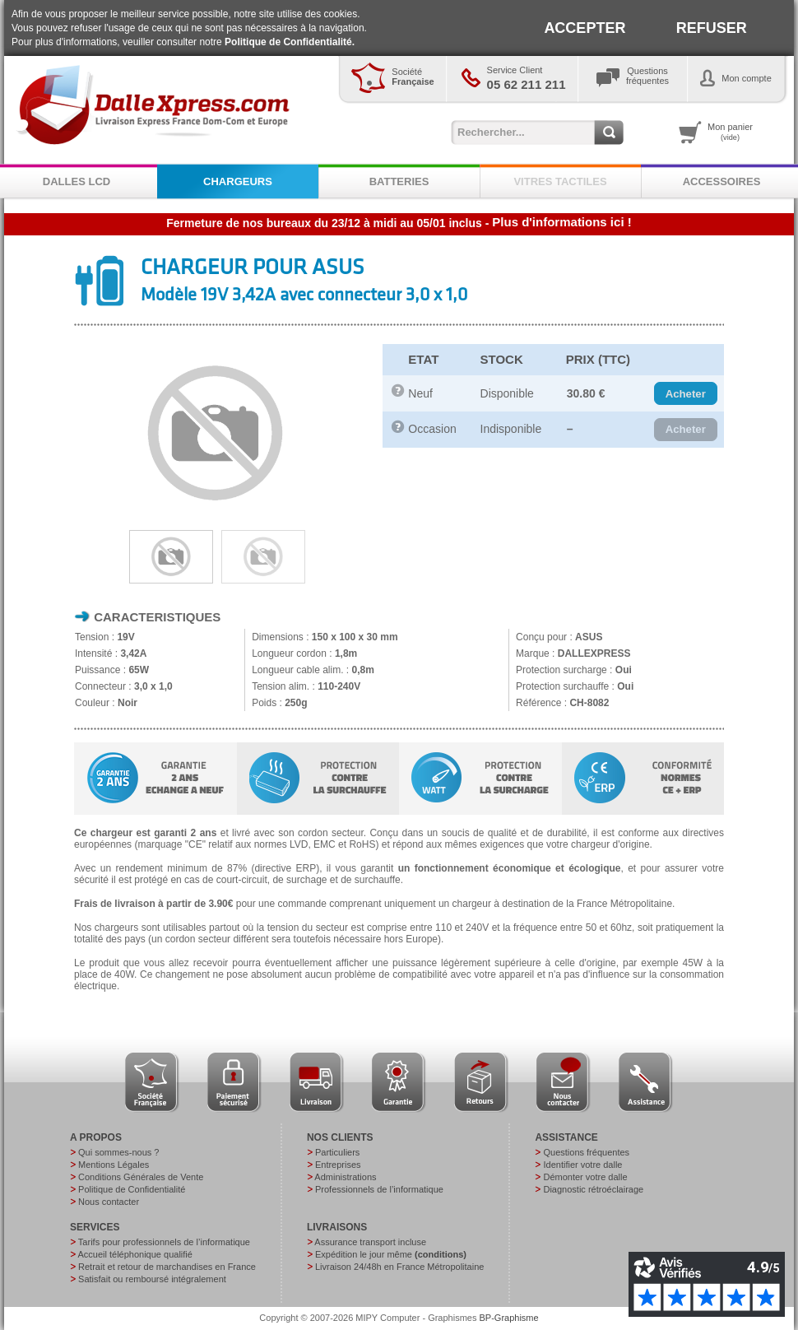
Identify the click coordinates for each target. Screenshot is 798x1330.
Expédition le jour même (390, 1254)
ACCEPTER (584, 28)
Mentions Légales (113, 1165)
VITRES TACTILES (559, 181)
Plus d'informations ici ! (561, 222)
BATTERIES (399, 181)
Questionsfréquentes (647, 76)
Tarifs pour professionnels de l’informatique (164, 1242)
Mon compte (746, 78)
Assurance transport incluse (370, 1242)
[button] (685, 393)
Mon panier (730, 132)
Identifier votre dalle (582, 1165)
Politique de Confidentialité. (290, 42)
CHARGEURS (237, 181)
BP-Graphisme (509, 1318)
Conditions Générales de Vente (140, 1177)
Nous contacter (108, 1202)
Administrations (345, 1177)
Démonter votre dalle (585, 1177)
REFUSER (711, 28)
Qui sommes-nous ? (118, 1152)
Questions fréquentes (586, 1152)
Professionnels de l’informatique (379, 1189)
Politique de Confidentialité (131, 1189)
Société (413, 76)
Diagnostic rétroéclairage (593, 1189)
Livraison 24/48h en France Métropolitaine (399, 1267)
